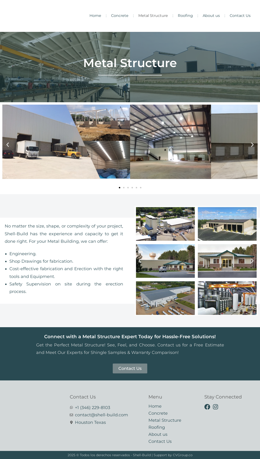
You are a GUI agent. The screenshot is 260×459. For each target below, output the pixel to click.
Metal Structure (153, 15)
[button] (8, 145)
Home (95, 15)
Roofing (185, 15)
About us (211, 15)
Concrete (119, 15)
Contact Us (240, 15)
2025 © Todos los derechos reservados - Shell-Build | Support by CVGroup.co (130, 455)
